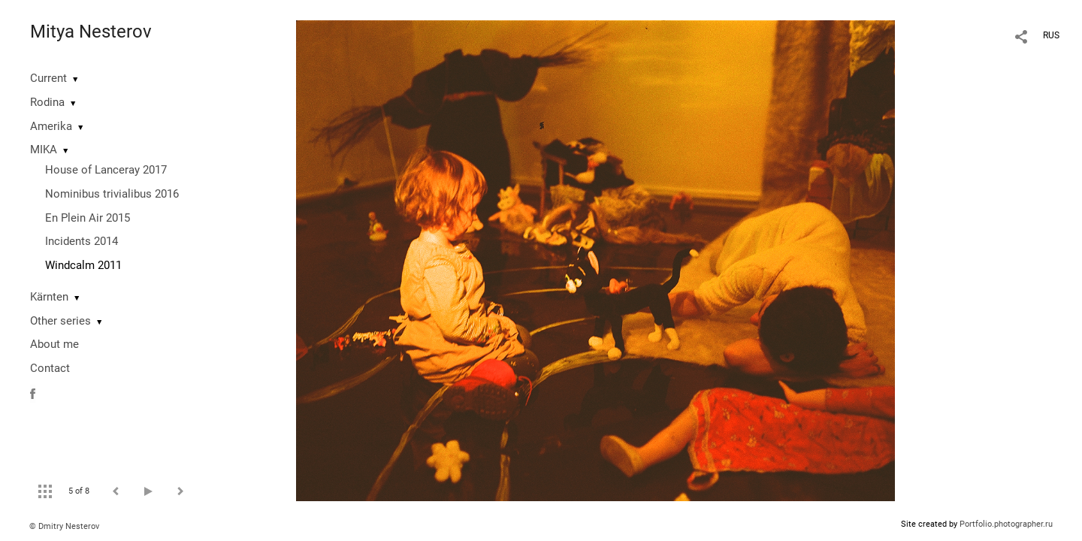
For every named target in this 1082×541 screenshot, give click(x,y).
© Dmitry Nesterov (64, 526)
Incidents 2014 (81, 241)
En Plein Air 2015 (87, 218)
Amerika (51, 126)
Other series (60, 321)
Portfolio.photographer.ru (1006, 524)
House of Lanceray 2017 (106, 170)
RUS (1051, 35)
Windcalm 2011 (83, 265)
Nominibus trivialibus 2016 (112, 194)
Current (48, 78)
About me (54, 344)
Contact (50, 368)
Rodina (47, 102)
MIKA (43, 149)
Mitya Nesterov (91, 31)
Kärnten (49, 297)
